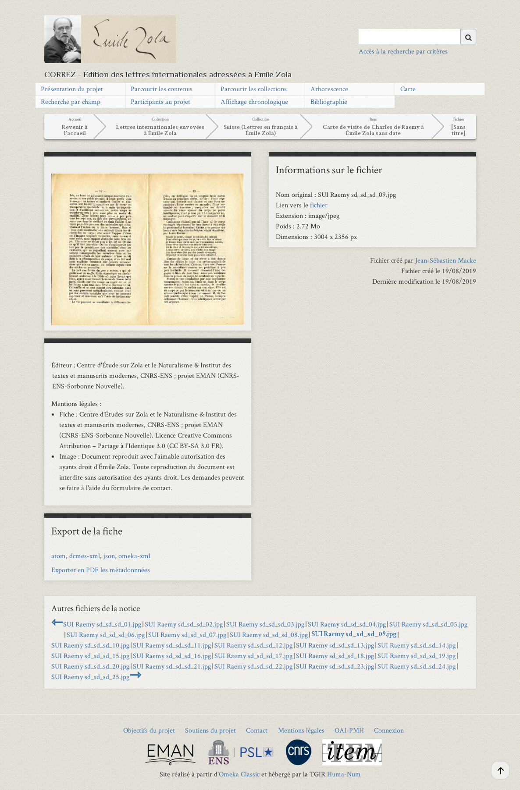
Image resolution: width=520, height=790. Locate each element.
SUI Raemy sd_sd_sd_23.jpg (335, 666)
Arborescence (329, 88)
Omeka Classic (239, 774)
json (109, 555)
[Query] (417, 36)
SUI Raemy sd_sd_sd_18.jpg (335, 655)
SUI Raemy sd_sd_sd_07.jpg (187, 634)
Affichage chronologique (254, 101)
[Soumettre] (468, 36)
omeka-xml (134, 555)
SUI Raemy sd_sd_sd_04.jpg (347, 624)
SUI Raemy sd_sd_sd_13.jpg (335, 645)
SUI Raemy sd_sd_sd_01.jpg (102, 624)
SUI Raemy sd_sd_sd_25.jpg (90, 676)
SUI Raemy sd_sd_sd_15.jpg (90, 655)
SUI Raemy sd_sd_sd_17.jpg (253, 655)
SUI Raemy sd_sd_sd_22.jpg (253, 666)
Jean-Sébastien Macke (445, 260)
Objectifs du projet (149, 730)
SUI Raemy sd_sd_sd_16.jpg (172, 655)
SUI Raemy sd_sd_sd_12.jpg (253, 645)
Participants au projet (160, 101)
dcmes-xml (84, 555)
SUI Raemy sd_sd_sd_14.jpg (417, 645)
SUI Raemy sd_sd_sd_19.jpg (417, 655)
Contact (256, 730)
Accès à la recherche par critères (403, 51)
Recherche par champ (70, 101)
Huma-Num (344, 774)
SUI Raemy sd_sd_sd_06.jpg (106, 634)
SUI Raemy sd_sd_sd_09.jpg (353, 634)
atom (58, 555)
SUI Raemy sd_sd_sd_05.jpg (428, 624)
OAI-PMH (349, 730)
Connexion (389, 730)
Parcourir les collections (254, 88)
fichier (319, 205)
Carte (408, 88)
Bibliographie (328, 101)
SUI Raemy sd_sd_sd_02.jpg (184, 624)
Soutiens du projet (210, 730)
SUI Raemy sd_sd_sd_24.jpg (417, 666)
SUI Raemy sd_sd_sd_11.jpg (172, 645)
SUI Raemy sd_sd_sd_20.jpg (90, 666)
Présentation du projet (72, 88)
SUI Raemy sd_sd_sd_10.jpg (90, 645)
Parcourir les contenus (161, 88)
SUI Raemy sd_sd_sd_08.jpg (269, 634)
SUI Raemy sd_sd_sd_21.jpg (172, 666)
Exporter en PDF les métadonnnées (100, 569)
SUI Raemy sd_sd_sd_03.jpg (265, 624)
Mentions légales (301, 730)
